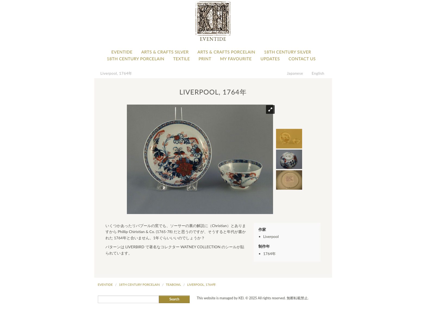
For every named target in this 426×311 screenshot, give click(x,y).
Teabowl (173, 284)
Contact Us (302, 58)
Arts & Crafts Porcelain (226, 51)
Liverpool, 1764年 (116, 73)
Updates (270, 58)
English (318, 73)
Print (205, 58)
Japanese (295, 73)
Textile (181, 58)
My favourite (236, 58)
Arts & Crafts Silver (165, 51)
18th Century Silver (287, 51)
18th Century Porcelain (135, 58)
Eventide (122, 51)
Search (174, 299)
